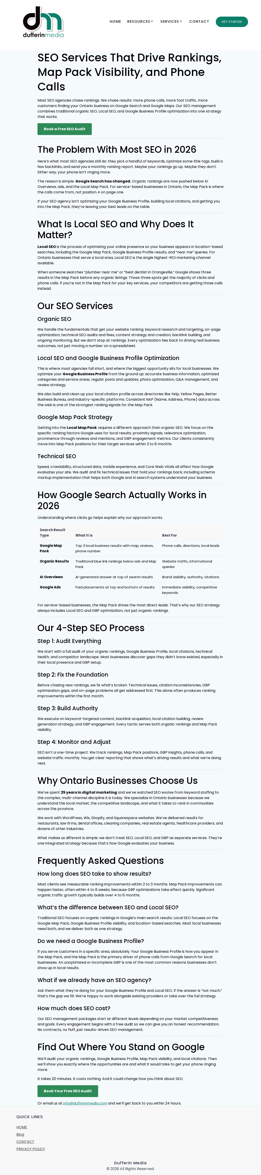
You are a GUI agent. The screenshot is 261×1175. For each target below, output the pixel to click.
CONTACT (199, 21)
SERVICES (169, 21)
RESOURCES (138, 21)
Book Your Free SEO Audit (68, 1091)
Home (115, 21)
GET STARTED (232, 22)
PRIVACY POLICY (30, 1149)
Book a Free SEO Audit (64, 129)
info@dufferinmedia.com (85, 1103)
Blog (20, 1134)
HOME (21, 1127)
